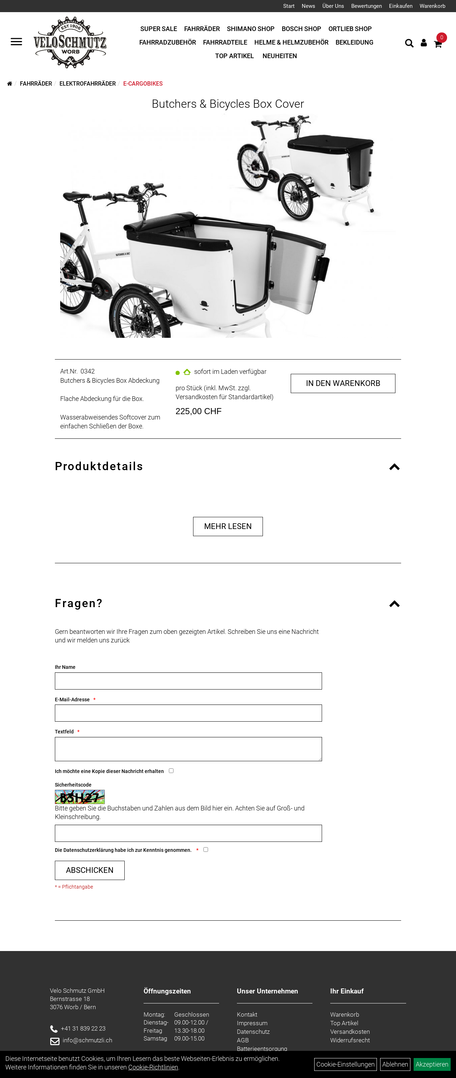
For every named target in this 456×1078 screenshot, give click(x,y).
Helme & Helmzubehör (291, 42)
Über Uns (333, 6)
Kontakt (247, 1014)
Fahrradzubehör (167, 42)
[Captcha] (188, 833)
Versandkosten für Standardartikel (223, 397)
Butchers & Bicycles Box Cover (228, 104)
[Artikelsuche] (409, 44)
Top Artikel (234, 56)
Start (289, 6)
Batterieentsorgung (262, 1048)
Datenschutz (253, 1031)
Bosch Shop (301, 28)
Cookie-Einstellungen (345, 1064)
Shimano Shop (251, 28)
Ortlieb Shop (350, 28)
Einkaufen (401, 6)
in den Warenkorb (343, 383)
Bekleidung (354, 42)
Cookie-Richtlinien (153, 1067)
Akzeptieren (432, 1064)
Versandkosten (350, 1031)
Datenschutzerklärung (88, 850)
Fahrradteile (225, 42)
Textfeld (64, 731)
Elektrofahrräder (87, 83)
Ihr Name (65, 667)
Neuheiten (280, 56)
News (308, 6)
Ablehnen (395, 1064)
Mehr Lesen (228, 526)
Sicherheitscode (73, 785)
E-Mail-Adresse (72, 699)
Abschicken (90, 870)
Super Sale (158, 28)
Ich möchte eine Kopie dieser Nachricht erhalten (109, 771)
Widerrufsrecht (350, 1040)
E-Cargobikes (143, 83)
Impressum (252, 1023)
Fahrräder (202, 28)
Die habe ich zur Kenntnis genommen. (124, 850)
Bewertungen (366, 6)
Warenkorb (432, 6)
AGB (243, 1040)
